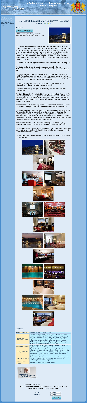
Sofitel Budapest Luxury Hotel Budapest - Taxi (7, 23)
